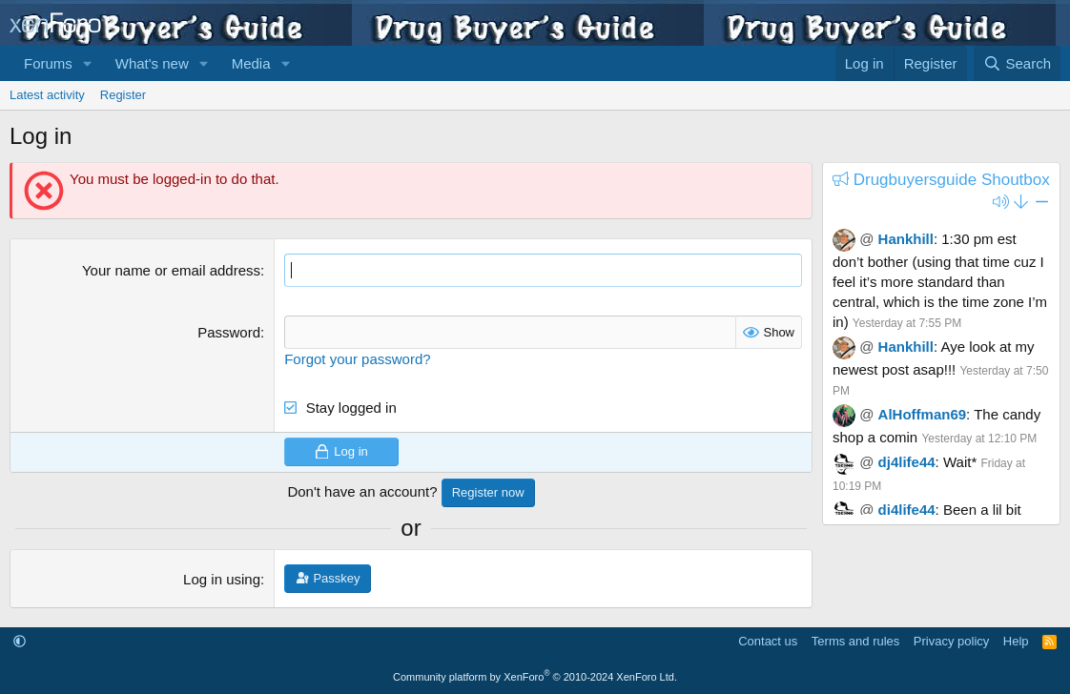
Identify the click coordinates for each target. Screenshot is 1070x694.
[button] (87, 63)
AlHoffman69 (922, 414)
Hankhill (906, 239)
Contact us (767, 641)
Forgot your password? (357, 359)
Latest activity (47, 95)
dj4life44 (907, 462)
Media (251, 63)
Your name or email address (171, 270)
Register (123, 95)
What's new (152, 63)
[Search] (1017, 63)
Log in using (221, 579)
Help (1016, 641)
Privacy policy (951, 641)
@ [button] (866, 239)
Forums (48, 63)
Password (228, 332)
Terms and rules (855, 641)
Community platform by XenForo (535, 677)
